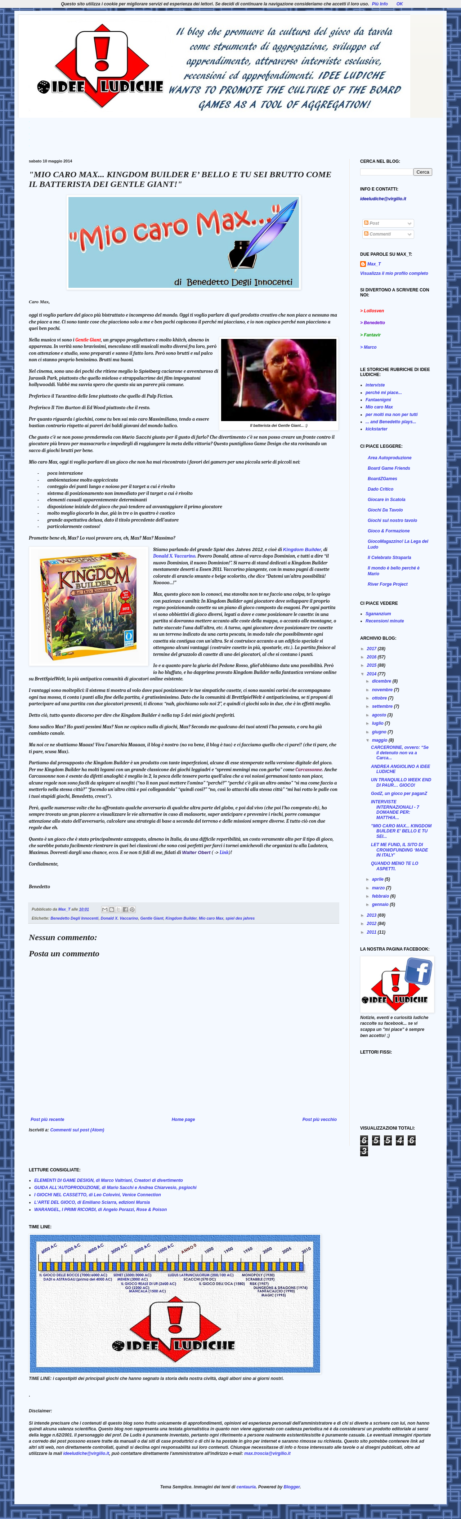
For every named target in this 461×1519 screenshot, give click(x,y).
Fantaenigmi (378, 399)
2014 (372, 673)
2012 (372, 923)
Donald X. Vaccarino (174, 556)
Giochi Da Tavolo (385, 510)
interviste (375, 385)
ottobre (380, 698)
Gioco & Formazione (389, 530)
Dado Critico (380, 489)
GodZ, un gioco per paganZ (399, 793)
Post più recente (47, 1119)
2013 (372, 915)
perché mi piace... (384, 392)
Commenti (377, 234)
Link (224, 852)
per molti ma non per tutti (392, 414)
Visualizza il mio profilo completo (394, 273)
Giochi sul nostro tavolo (392, 520)
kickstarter (377, 429)
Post (371, 223)
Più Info (380, 3)
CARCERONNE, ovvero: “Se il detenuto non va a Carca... (400, 752)
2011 (372, 932)
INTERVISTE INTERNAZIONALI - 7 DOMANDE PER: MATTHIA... (395, 809)
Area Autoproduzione (390, 457)
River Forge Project (388, 584)
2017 (372, 648)
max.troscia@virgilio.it (267, 1453)
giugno (380, 731)
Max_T (374, 264)
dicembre (382, 681)
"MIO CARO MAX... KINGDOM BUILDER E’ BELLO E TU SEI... (401, 831)
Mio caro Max (211, 918)
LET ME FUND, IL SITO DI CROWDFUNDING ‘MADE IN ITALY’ (399, 850)
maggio (380, 740)
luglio (378, 723)
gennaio (381, 904)
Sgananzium (378, 613)
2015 (372, 665)
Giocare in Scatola (387, 499)
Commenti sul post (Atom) (77, 1129)
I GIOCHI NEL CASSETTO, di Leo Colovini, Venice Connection (97, 1194)
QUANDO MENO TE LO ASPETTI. (394, 866)
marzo (379, 887)
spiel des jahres (240, 918)
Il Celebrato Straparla (389, 557)
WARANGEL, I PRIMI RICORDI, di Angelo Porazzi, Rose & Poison (100, 1209)
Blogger (292, 1486)
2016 (372, 657)
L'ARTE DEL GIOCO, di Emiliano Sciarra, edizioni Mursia (92, 1202)
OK (400, 3)
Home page (183, 1119)
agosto (380, 715)
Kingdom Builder (302, 549)
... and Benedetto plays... (391, 421)
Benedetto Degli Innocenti (74, 918)
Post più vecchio (320, 1119)
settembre (383, 706)
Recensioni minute (385, 621)
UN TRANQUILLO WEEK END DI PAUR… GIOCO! (401, 782)
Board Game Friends (389, 468)
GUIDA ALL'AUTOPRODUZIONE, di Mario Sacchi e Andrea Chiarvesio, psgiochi (115, 1187)
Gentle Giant (151, 918)
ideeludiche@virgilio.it (86, 1453)
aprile (378, 879)
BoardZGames (382, 478)
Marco (370, 347)
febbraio (381, 896)
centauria (246, 1486)
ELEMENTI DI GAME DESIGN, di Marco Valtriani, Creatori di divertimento (108, 1180)
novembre (383, 689)
